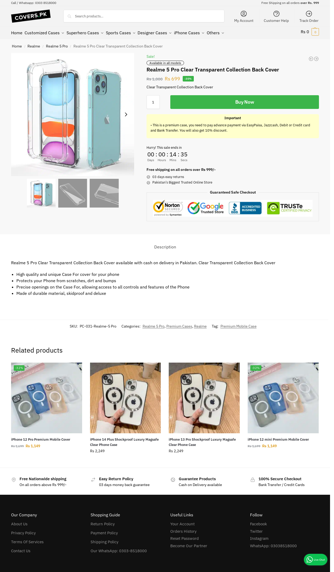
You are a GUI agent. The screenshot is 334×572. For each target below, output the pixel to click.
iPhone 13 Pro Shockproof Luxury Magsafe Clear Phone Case (202, 440)
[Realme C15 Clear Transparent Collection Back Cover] (316, 56)
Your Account (182, 521)
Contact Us (20, 548)
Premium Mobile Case (238, 323)
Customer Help (276, 16)
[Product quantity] (153, 100)
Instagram (259, 536)
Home (17, 43)
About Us (19, 521)
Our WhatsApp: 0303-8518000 (119, 548)
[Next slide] (125, 112)
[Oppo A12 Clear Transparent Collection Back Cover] (311, 56)
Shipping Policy (104, 539)
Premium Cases (179, 323)
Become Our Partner (188, 543)
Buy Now (244, 100)
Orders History (183, 528)
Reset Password (184, 536)
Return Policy (103, 521)
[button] (310, 31)
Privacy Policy (23, 530)
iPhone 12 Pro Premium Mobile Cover (40, 437)
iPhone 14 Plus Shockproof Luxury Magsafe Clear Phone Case (124, 440)
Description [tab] (165, 244)
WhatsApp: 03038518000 (273, 543)
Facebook (258, 521)
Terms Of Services (27, 539)
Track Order (308, 16)
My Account (243, 16)
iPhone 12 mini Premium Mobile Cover (278, 437)
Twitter (256, 528)
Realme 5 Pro (57, 43)
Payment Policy (104, 530)
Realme (33, 43)
